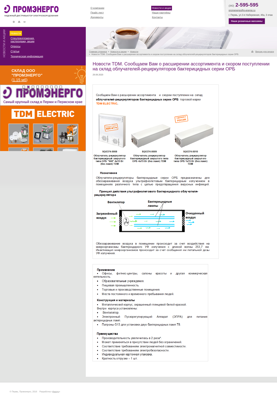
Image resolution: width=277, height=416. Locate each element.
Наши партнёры (161, 12)
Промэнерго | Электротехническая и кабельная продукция (37, 11)
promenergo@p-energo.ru (242, 10)
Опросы (15, 46)
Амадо (56, 391)
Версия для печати (264, 51)
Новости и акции (161, 8)
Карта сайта (19, 22)
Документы (96, 17)
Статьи (15, 51)
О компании (97, 8)
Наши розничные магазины (247, 21)
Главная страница (98, 51)
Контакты (24, 22)
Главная (14, 22)
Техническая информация (27, 56)
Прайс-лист (97, 12)
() (27, 75)
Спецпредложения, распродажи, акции (23, 40)
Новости (16, 33)
